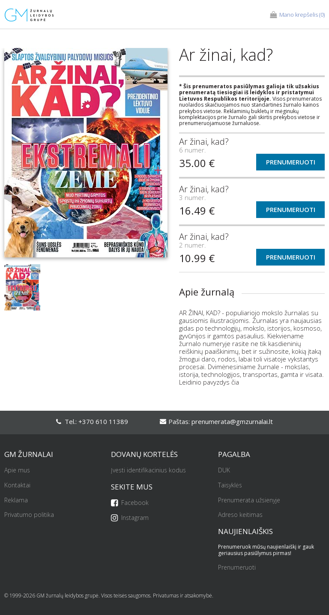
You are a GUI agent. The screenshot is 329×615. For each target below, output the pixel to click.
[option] (86, 156)
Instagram (130, 518)
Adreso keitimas (240, 515)
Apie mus (17, 470)
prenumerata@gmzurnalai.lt (232, 421)
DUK (224, 470)
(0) (297, 15)
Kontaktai (17, 485)
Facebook (130, 503)
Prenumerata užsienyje (249, 500)
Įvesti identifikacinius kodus (148, 470)
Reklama (16, 500)
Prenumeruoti (290, 162)
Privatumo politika (29, 515)
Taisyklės (230, 485)
